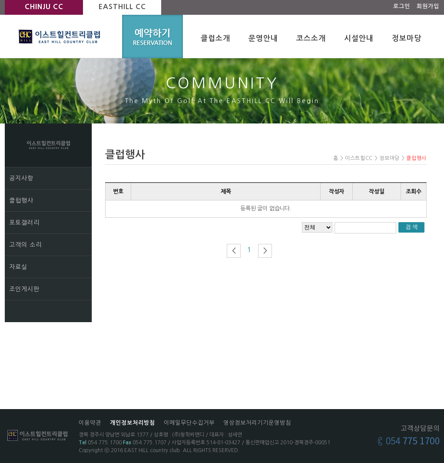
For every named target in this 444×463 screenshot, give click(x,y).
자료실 (18, 267)
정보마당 (406, 38)
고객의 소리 (25, 245)
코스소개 (311, 38)
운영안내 (263, 38)
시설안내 (359, 38)
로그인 (401, 6)
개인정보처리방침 (132, 423)
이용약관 (90, 423)
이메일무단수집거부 (189, 423)
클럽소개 (215, 38)
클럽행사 (21, 200)
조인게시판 (24, 289)
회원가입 (428, 6)
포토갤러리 (24, 223)
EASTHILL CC (122, 6)
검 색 (411, 227)
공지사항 (21, 178)
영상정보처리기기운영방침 (257, 423)
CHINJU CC (44, 6)
